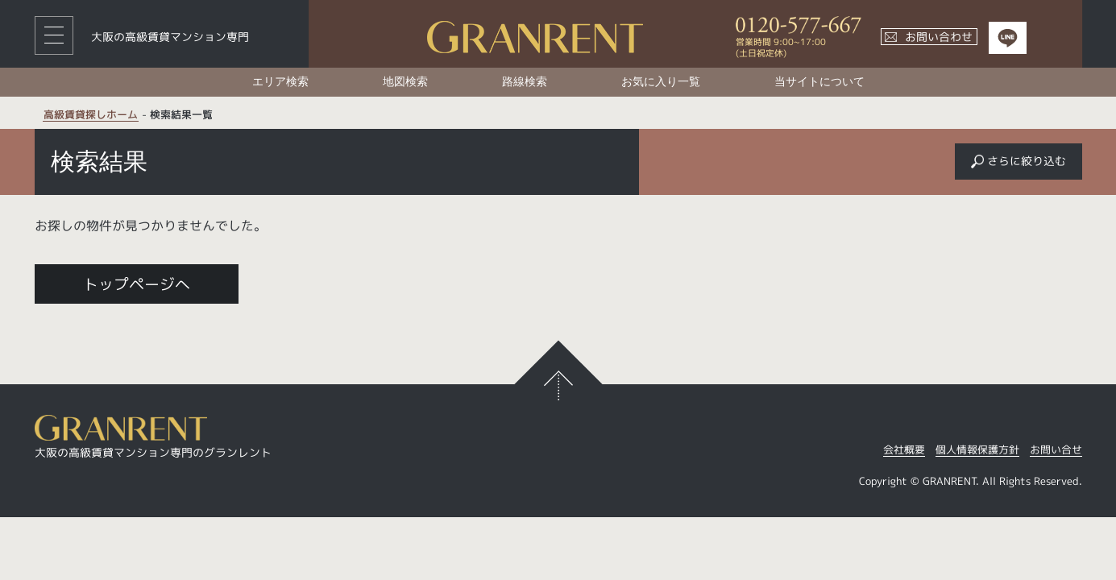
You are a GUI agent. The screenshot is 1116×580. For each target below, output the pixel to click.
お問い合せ (1056, 451)
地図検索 (405, 82)
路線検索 (524, 82)
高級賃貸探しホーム (91, 115)
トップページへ (136, 284)
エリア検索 (280, 82)
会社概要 (904, 451)
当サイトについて (819, 82)
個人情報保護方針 (977, 451)
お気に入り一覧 (660, 82)
